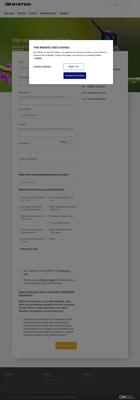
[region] (71, 62)
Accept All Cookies (74, 75)
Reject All (73, 66)
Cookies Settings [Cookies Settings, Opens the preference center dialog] (42, 66)
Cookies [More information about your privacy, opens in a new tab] (38, 58)
